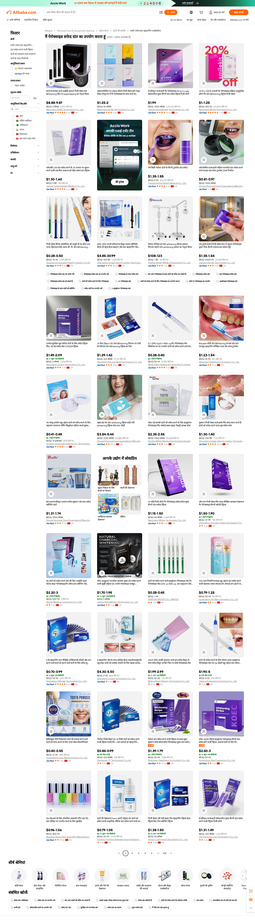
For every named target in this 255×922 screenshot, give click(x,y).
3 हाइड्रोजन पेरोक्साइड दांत (119, 288)
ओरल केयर (103, 30)
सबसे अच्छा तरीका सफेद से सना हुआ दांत (112, 900)
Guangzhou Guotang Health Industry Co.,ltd (68, 262)
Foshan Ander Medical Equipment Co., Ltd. (169, 262)
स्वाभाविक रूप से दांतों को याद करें (223, 900)
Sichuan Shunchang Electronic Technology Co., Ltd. (68, 443)
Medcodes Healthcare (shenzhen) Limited (169, 364)
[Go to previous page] (119, 853)
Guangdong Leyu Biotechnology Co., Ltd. (66, 757)
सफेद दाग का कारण (112, 907)
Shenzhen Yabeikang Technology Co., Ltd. (169, 760)
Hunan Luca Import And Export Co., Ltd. (168, 839)
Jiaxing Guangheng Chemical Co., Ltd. (218, 681)
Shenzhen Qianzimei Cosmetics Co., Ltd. (219, 362)
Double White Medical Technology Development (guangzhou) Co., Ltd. (170, 441)
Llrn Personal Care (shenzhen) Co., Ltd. (218, 837)
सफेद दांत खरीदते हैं (143, 900)
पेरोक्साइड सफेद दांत (201, 274)
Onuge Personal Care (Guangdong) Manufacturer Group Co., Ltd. (221, 186)
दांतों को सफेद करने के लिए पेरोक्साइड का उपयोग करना (158, 281)
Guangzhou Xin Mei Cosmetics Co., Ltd (218, 599)
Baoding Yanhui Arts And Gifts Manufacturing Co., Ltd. (68, 837)
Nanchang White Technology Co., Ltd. (218, 109)
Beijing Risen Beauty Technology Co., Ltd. (169, 681)
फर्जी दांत (15, 907)
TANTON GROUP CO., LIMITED (163, 599)
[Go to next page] (171, 853)
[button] (161, 12)
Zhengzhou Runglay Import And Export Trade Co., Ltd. (221, 523)
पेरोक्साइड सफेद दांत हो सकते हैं (60, 281)
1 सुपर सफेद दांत (135, 907)
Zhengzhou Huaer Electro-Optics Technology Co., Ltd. (119, 262)
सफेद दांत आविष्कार (19, 900)
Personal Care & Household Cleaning (75, 30)
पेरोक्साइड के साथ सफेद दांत (126, 274)
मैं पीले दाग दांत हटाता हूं (159, 907)
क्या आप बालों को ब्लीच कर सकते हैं (75, 900)
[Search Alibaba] (101, 12)
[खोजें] (170, 12)
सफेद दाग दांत (64, 907)
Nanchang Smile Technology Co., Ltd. (65, 109)
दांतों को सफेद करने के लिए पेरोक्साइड (94, 281)
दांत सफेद (198, 900)
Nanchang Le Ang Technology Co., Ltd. (65, 364)
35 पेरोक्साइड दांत (123, 281)
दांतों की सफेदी (119, 30)
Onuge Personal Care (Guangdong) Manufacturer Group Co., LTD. (68, 520)
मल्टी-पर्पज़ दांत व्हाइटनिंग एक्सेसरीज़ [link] (145, 30)
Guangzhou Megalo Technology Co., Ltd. (66, 681)
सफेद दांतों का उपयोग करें (91, 288)
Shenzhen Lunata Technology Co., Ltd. (116, 678)
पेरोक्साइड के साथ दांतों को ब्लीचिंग (61, 288)
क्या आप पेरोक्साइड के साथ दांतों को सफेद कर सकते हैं (165, 274)
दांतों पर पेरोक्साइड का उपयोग (198, 281)
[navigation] (24, 442)
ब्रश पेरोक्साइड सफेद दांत (226, 274)
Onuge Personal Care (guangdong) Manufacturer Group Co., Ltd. (119, 441)
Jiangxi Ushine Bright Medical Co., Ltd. (65, 186)
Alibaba (48, 30)
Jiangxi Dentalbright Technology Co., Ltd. (168, 109)
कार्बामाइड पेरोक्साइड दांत (226, 281)
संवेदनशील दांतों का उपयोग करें (39, 907)
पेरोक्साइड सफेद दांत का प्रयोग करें (60, 274)
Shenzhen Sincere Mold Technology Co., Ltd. (119, 362)
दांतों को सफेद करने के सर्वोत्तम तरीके (172, 900)
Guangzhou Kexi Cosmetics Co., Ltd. (217, 760)
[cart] (201, 13)
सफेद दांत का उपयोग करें (44, 900)
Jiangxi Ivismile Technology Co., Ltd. (217, 262)
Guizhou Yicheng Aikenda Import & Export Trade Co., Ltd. (119, 839)
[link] (251, 891)
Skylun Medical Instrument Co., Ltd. (64, 602)
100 (164, 853)
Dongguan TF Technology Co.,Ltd (114, 760)
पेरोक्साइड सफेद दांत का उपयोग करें (95, 274)
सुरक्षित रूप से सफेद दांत (87, 907)
